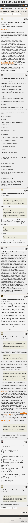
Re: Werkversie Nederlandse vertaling (12, 78)
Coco (5, 295)
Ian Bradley (24, 518)
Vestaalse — (23, 412)
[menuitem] (4, 5)
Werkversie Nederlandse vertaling (13, 11)
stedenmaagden (8, 414)
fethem (21, 434)
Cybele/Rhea (10, 419)
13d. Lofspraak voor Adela (7, 62)
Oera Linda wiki (5, 29)
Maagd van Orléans (6, 420)
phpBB (12, 520)
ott (4, 18)
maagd (10, 422)
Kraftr (5, 73)
